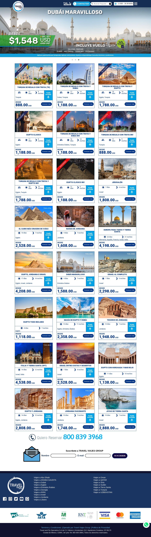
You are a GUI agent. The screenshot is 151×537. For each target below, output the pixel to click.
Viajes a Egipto (40, 485)
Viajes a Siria (98, 482)
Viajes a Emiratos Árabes (44, 487)
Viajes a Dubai (40, 482)
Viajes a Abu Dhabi (42, 477)
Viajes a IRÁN (39, 492)
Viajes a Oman (99, 477)
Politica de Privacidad (101, 528)
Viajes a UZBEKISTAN (102, 492)
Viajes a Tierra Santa (102, 487)
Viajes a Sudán (99, 485)
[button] (72, 59)
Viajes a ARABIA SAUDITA (45, 480)
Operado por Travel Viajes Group (76, 528)
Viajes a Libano (40, 500)
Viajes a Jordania (41, 497)
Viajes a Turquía (100, 490)
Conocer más (46, 104)
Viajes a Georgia (41, 490)
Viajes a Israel (40, 495)
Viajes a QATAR (100, 480)
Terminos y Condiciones (51, 528)
